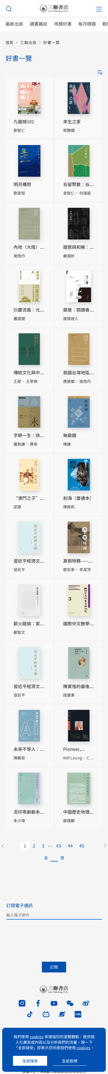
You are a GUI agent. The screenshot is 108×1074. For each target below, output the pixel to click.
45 (81, 845)
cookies (37, 1036)
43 (58, 845)
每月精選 (87, 24)
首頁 (9, 42)
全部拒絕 (69, 1061)
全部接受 (30, 1061)
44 (70, 845)
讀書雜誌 (38, 24)
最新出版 (14, 24)
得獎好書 (63, 24)
